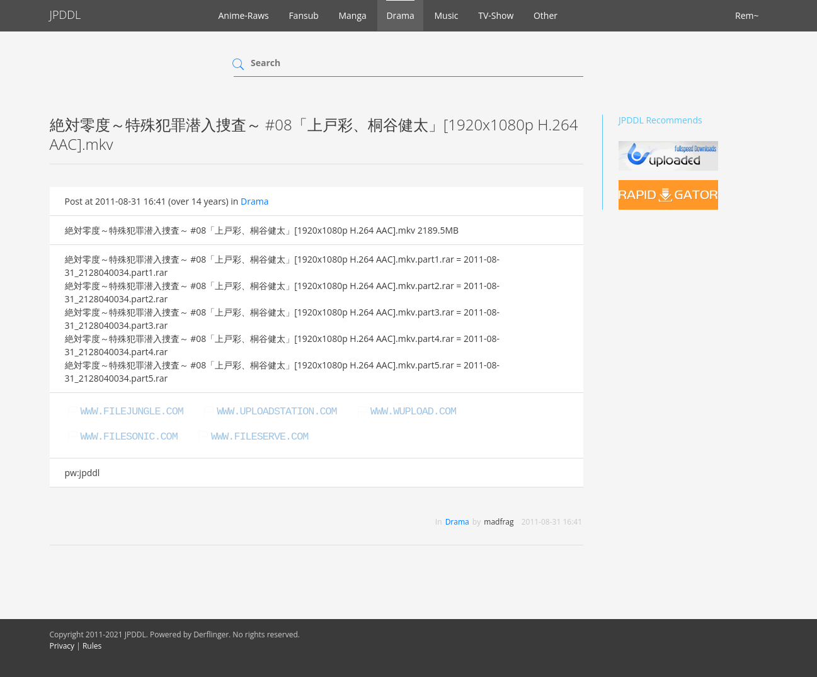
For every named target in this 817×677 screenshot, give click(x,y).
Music (446, 15)
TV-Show (495, 15)
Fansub (303, 15)
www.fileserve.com (259, 437)
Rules (92, 645)
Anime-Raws (244, 15)
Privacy (62, 645)
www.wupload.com (413, 412)
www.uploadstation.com (276, 412)
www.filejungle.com (132, 412)
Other (545, 15)
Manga (352, 15)
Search (265, 63)
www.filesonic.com (129, 437)
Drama (400, 15)
